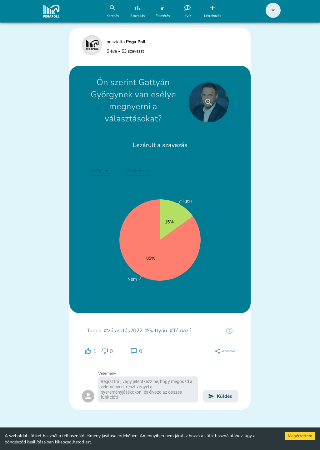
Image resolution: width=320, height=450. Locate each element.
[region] (229, 331)
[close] (208, 102)
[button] (273, 16)
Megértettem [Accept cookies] (300, 436)
